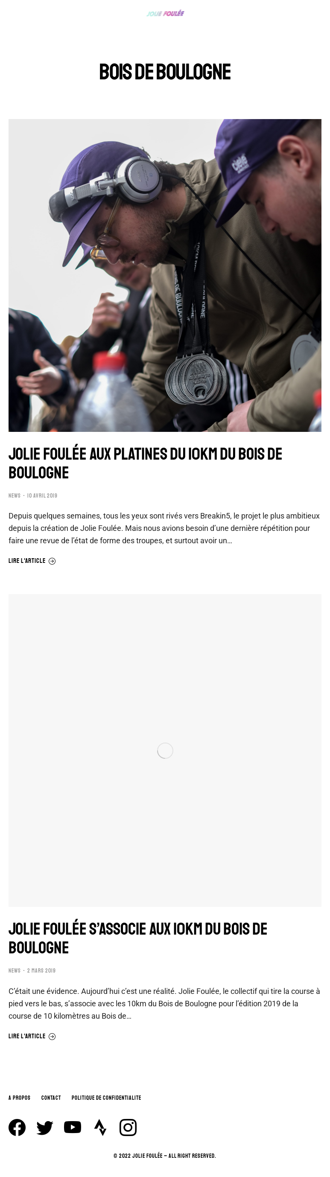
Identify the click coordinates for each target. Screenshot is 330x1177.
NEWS (15, 495)
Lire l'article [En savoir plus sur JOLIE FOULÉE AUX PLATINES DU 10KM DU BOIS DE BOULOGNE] (32, 561)
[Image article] (165, 275)
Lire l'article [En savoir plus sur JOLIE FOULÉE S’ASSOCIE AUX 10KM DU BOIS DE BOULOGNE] (32, 1036)
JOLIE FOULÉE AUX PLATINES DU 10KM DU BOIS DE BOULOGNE (146, 463)
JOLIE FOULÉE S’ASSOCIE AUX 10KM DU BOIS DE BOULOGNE (138, 938)
